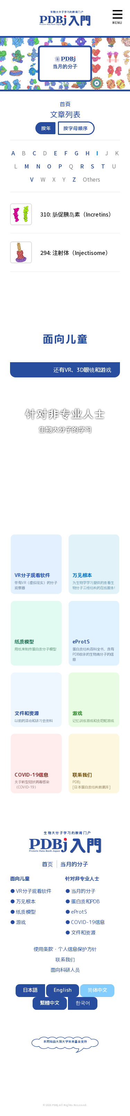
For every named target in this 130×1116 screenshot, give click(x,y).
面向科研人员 (65, 970)
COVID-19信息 (88, 922)
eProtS (79, 911)
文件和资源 (83, 932)
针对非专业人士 (82, 878)
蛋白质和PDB (85, 901)
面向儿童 (19, 878)
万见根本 (25, 901)
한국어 (83, 1002)
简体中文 (97, 990)
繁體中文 (49, 1002)
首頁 (65, 104)
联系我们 (65, 959)
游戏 (21, 922)
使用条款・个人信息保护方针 (65, 949)
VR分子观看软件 (33, 891)
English (63, 990)
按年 (46, 128)
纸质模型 (25, 911)
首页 (47, 864)
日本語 (30, 990)
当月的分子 (74, 864)
